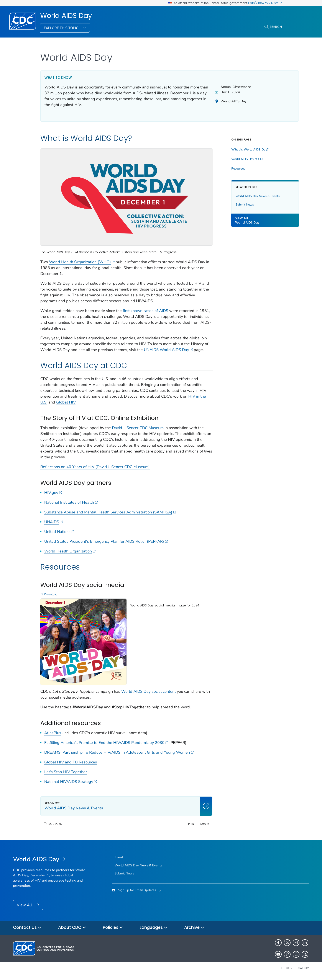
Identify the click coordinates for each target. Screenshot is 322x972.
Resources (227, 169)
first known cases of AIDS (145, 304)
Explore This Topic (61, 28)
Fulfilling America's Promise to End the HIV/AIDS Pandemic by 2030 (106, 736)
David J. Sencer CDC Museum (138, 427)
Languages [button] (154, 922)
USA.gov (302, 962)
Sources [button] (55, 818)
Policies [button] (113, 922)
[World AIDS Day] (50, 853)
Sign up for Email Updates (137, 884)
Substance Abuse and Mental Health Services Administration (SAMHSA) (110, 511)
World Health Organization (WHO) (82, 255)
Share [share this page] (193, 818)
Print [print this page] (180, 818)
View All (25, 899)
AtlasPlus (52, 726)
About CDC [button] (72, 922)
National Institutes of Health (71, 502)
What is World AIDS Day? (238, 150)
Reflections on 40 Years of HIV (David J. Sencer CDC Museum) (95, 466)
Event (119, 851)
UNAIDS (53, 521)
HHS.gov (286, 962)
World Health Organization (69, 550)
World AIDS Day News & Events (246, 196)
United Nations (59, 531)
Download (51, 594)
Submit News (233, 205)
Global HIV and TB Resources (70, 756)
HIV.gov (53, 492)
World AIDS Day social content (148, 685)
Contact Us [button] (27, 922)
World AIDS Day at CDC (236, 159)
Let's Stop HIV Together (65, 765)
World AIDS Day (66, 15)
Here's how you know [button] (265, 3)
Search (275, 26)
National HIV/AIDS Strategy (70, 775)
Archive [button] (194, 922)
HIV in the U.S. (68, 401)
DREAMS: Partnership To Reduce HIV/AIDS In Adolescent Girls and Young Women (119, 746)
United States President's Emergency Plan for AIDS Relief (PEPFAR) (106, 541)
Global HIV (99, 401)
